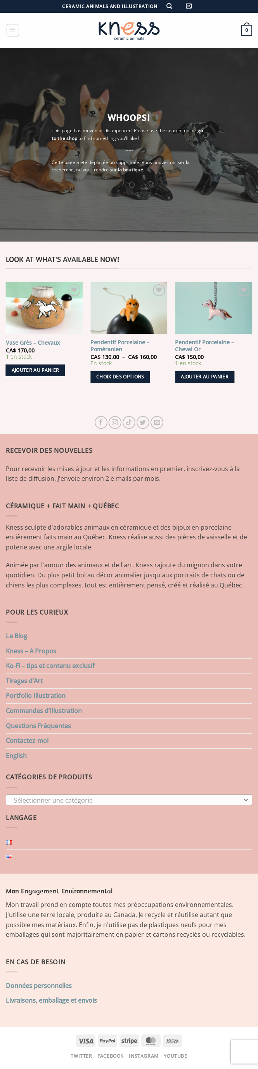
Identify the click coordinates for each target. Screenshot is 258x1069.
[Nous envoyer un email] (157, 422)
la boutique (130, 169)
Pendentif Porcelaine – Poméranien (119, 346)
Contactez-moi (27, 740)
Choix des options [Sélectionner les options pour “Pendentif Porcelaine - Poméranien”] (120, 377)
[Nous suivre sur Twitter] (143, 422)
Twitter (81, 1056)
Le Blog (16, 636)
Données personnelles (39, 985)
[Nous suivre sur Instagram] (115, 422)
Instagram (144, 1056)
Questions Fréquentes (38, 726)
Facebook (110, 1056)
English (16, 755)
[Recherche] (169, 6)
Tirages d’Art (24, 681)
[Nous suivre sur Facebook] (101, 422)
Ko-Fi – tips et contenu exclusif (50, 665)
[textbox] (127, 800)
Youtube (175, 1056)
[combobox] (129, 799)
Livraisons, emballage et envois (51, 1000)
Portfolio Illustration (36, 695)
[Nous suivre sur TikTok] (129, 422)
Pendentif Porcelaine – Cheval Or (204, 346)
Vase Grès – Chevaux (33, 342)
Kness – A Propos (31, 651)
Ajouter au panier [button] (35, 370)
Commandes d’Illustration (44, 710)
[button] (188, 6)
